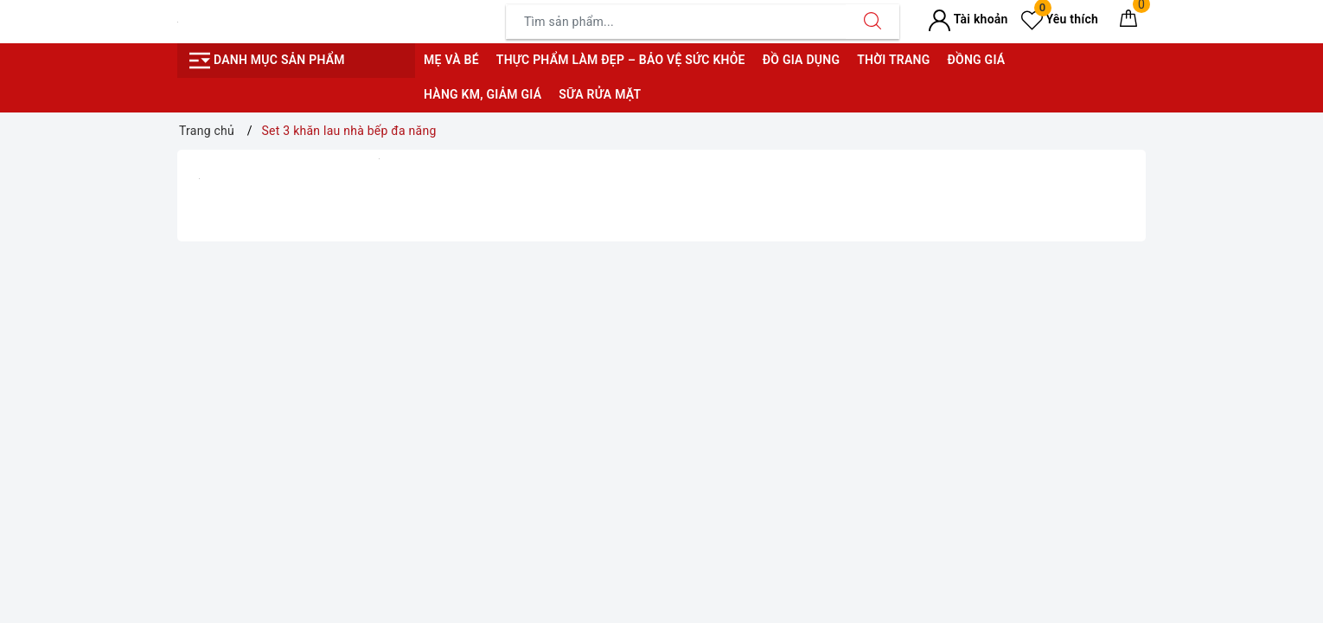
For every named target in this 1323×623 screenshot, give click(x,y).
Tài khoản (968, 19)
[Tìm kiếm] (872, 21)
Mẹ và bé (451, 60)
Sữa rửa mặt (600, 94)
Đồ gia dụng (801, 60)
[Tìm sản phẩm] (676, 21)
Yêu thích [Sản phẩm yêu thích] (1059, 19)
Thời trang (893, 60)
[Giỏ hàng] (1128, 21)
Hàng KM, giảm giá (482, 94)
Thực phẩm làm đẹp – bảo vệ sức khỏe (620, 60)
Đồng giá (976, 60)
